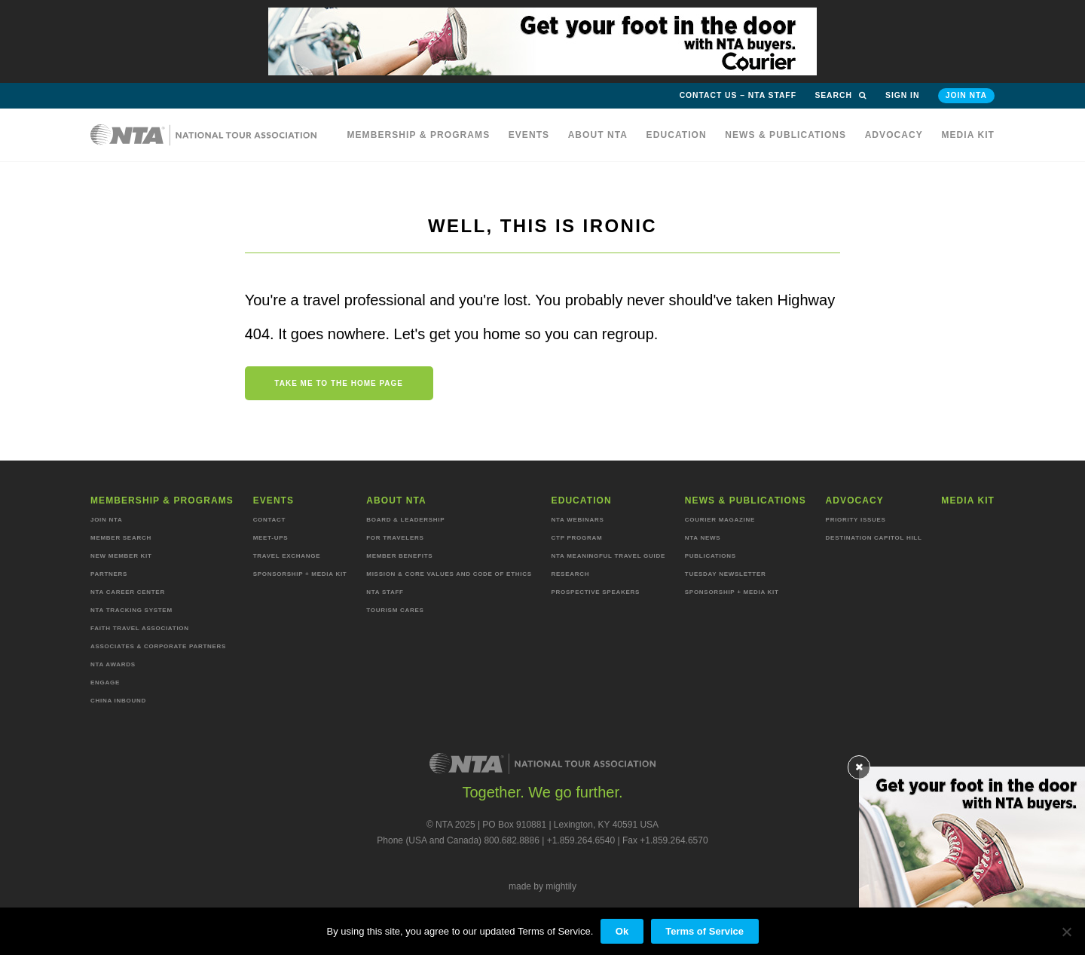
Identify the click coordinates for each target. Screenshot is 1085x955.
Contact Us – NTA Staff (738, 95)
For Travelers (394, 537)
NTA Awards (113, 664)
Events (529, 135)
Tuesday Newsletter (725, 574)
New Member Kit (121, 555)
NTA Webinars (578, 519)
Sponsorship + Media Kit (300, 574)
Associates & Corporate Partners (158, 646)
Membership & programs (418, 135)
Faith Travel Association (139, 628)
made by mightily (542, 886)
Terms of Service (704, 931)
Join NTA (966, 95)
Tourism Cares (394, 610)
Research (571, 574)
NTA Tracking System (131, 610)
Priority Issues (856, 519)
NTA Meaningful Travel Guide (608, 555)
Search (840, 95)
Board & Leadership (405, 519)
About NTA (598, 135)
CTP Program (577, 537)
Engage (105, 682)
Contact (269, 519)
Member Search (120, 537)
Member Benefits (399, 555)
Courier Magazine (720, 519)
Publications (710, 555)
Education (676, 135)
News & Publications (785, 135)
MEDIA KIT (968, 135)
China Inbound (118, 700)
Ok (622, 931)
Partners (108, 574)
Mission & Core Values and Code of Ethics (448, 574)
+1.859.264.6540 (581, 840)
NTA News (703, 537)
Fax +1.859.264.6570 (665, 840)
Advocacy (894, 135)
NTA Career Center (127, 592)
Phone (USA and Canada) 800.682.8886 (458, 840)
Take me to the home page (338, 383)
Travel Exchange (287, 555)
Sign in (902, 95)
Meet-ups (271, 537)
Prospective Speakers (596, 592)
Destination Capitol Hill (874, 537)
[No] (1066, 931)
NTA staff (384, 592)
